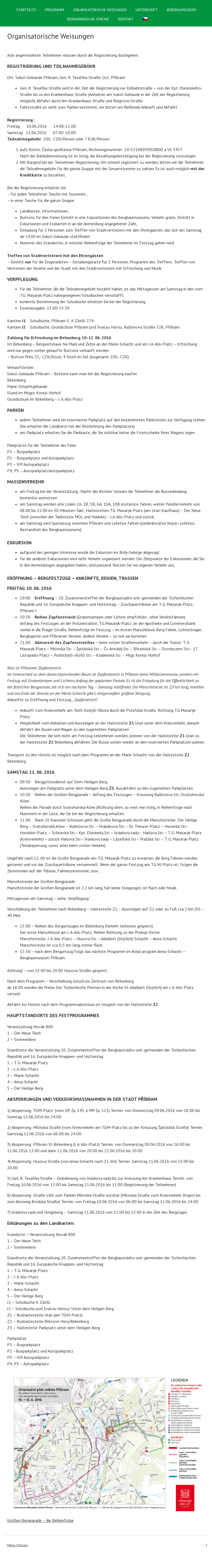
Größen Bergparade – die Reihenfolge (40, 1520)
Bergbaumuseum (181, 9)
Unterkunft (147, 9)
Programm (54, 9)
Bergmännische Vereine (88, 19)
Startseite (26, 9)
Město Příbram (17, 1545)
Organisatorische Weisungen (100, 9)
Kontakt (126, 19)
